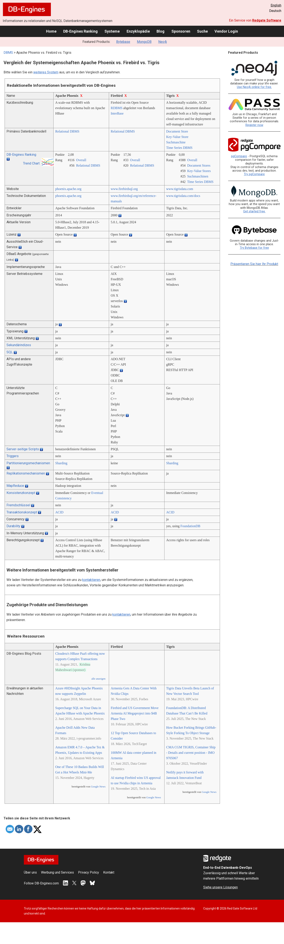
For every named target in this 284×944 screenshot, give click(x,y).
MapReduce (15, 486)
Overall (81, 160)
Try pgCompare (254, 174)
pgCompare (239, 156)
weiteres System (45, 72)
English (276, 5)
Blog (160, 31)
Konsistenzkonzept (20, 493)
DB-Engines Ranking (80, 31)
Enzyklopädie (138, 31)
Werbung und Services (57, 872)
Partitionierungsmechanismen (28, 463)
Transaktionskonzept (21, 512)
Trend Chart (31, 163)
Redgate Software (266, 20)
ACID (59, 512)
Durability (13, 526)
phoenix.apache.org (68, 189)
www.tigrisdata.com (179, 189)
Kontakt (108, 872)
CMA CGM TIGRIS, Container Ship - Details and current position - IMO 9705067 (191, 752)
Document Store (177, 131)
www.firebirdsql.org (124, 189)
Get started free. (254, 211)
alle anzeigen (98, 678)
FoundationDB (190, 526)
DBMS (8, 53)
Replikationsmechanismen (25, 473)
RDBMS (116, 108)
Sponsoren (180, 31)
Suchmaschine (175, 142)
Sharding (61, 463)
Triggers (12, 456)
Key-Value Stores (199, 171)
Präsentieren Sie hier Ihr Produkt (254, 264)
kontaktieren (91, 580)
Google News (98, 786)
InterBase (117, 113)
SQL (9, 352)
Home (51, 31)
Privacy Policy (88, 872)
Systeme (112, 31)
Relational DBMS (67, 131)
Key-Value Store (177, 137)
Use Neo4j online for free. (254, 87)
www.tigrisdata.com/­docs (183, 196)
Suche (202, 31)
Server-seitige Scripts (22, 449)
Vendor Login (226, 31)
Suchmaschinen (197, 176)
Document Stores (198, 165)
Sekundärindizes (18, 345)
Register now (254, 125)
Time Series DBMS (179, 147)
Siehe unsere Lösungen (220, 887)
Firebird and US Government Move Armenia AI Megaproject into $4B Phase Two (134, 713)
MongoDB (144, 42)
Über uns (30, 872)
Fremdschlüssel (18, 505)
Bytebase (123, 42)
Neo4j (162, 42)
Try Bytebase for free (254, 248)
